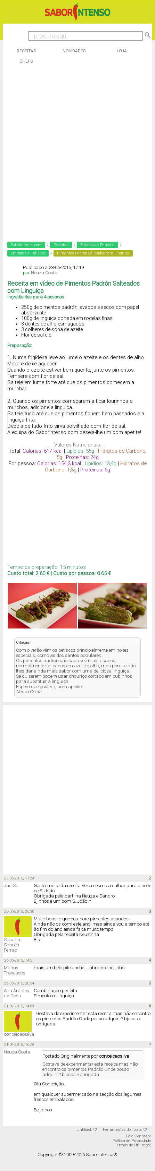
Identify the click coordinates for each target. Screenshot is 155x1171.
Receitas (26, 51)
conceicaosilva (19, 1034)
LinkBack (84, 1129)
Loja (122, 51)
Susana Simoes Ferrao (12, 945)
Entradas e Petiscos (97, 245)
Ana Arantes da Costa (16, 993)
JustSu (11, 885)
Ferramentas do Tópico (122, 1129)
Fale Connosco (138, 1136)
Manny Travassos (14, 970)
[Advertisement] (76, 151)
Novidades (74, 51)
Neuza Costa (44, 272)
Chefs (26, 61)
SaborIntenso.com (26, 245)
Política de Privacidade (132, 1140)
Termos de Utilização (133, 1145)
